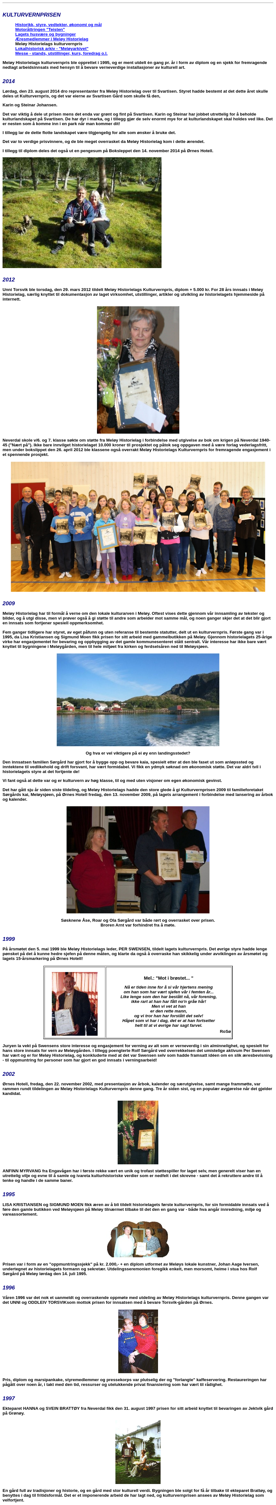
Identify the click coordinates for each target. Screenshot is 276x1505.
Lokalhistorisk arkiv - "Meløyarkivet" (51, 48)
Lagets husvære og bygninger (45, 34)
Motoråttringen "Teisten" (40, 29)
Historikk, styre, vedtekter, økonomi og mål (58, 24)
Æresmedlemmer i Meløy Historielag (51, 39)
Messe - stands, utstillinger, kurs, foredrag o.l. (61, 53)
